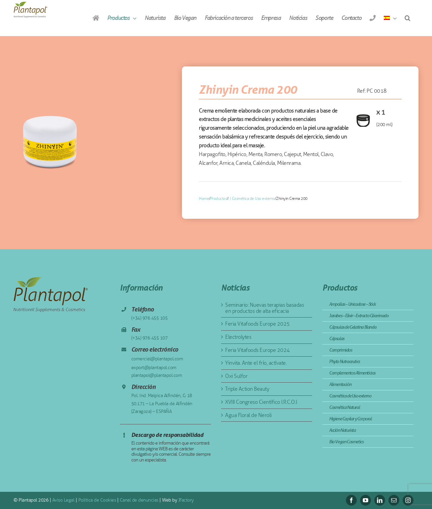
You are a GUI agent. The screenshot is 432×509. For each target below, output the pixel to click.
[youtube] (365, 500)
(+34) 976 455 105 (149, 318)
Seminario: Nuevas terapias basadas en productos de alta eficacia (264, 308)
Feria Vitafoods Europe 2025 (257, 324)
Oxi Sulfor (236, 376)
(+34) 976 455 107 (149, 338)
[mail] (393, 500)
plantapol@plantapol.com (156, 375)
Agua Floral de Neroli (248, 415)
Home (204, 198)
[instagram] (408, 500)
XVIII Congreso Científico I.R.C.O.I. (261, 402)
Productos (218, 198)
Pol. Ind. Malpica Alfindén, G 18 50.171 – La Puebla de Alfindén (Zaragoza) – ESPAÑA (161, 404)
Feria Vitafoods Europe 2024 (257, 350)
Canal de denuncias (139, 500)
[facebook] (351, 500)
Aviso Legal (63, 500)
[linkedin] (379, 500)
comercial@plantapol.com (157, 359)
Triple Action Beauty (247, 389)
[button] (407, 18)
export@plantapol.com (154, 367)
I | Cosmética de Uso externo (251, 198)
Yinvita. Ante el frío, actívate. (256, 363)
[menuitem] (390, 18)
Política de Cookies (97, 500)
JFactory (186, 500)
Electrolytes (238, 337)
